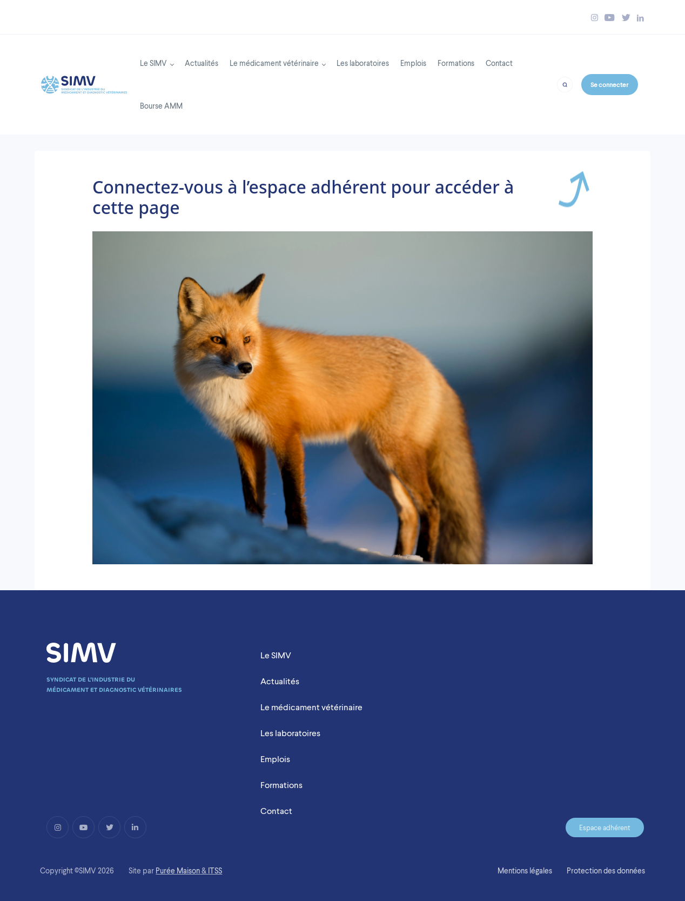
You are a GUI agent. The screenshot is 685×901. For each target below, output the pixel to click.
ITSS (215, 870)
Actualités (201, 63)
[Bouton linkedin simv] (640, 17)
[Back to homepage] (84, 81)
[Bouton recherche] (565, 84)
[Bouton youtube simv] (610, 17)
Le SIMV (153, 63)
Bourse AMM (161, 105)
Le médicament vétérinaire (274, 63)
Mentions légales (525, 870)
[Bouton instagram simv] (594, 17)
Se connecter (609, 85)
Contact (499, 63)
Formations (456, 63)
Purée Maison (178, 870)
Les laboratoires (363, 63)
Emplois (413, 63)
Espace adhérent (604, 827)
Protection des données (606, 870)
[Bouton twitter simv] (626, 17)
